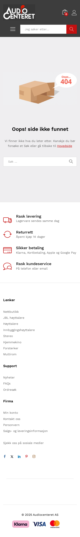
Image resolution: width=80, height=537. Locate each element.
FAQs (6, 383)
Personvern (11, 425)
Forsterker (10, 348)
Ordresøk (9, 389)
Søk (71, 29)
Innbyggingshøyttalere (19, 330)
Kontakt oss (11, 419)
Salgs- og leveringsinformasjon (25, 431)
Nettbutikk (11, 311)
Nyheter (9, 377)
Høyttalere (10, 323)
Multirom (9, 354)
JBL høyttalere (13, 317)
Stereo (8, 336)
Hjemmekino (12, 342)
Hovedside (64, 146)
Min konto (10, 412)
